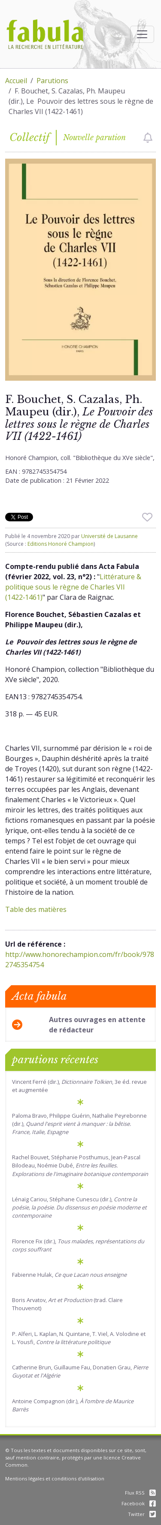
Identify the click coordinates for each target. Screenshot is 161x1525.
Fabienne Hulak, (69, 1274)
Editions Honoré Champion (60, 543)
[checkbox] (147, 137)
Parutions (52, 80)
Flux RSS (140, 1492)
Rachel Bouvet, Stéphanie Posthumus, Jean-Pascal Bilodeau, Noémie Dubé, (80, 1165)
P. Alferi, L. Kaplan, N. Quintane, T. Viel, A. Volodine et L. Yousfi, (79, 1338)
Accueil (16, 80)
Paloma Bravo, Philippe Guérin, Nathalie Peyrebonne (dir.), (79, 1124)
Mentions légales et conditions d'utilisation (54, 1478)
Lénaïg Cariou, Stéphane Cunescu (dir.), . (79, 1207)
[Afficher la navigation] (142, 34)
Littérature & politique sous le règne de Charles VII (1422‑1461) (73, 587)
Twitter (142, 1514)
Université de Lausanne (109, 536)
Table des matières (36, 909)
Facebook (139, 1503)
